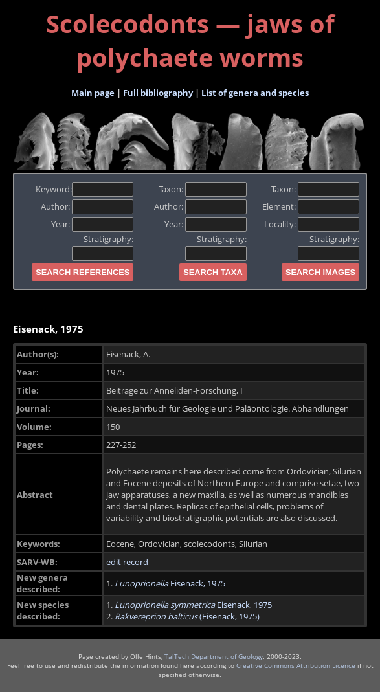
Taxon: (203, 189)
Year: (92, 224)
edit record (127, 562)
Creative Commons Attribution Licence (295, 665)
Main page (93, 92)
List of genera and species (255, 92)
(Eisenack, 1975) (187, 616)
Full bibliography (158, 92)
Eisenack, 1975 (170, 583)
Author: (87, 206)
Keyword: (84, 189)
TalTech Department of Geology (213, 656)
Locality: (311, 224)
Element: (310, 206)
